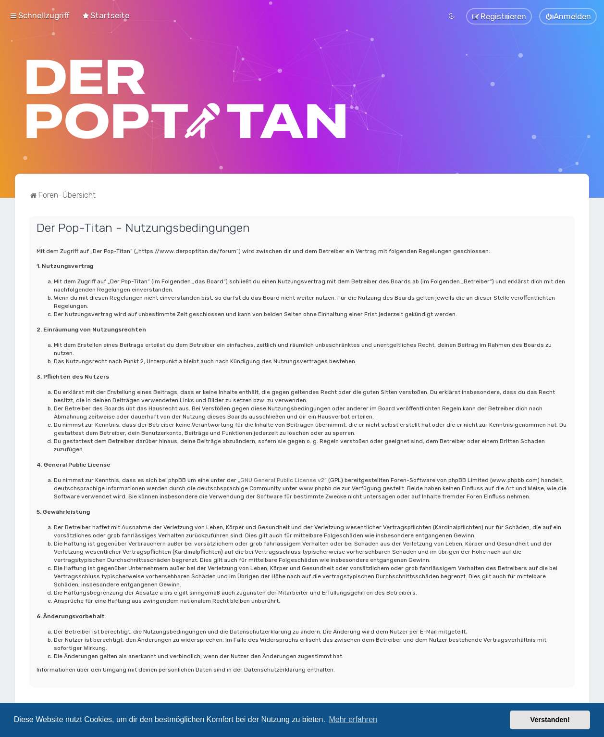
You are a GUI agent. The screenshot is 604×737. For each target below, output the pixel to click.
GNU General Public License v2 (282, 479)
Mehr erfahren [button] (353, 719)
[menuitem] (105, 15)
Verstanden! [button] (550, 720)
